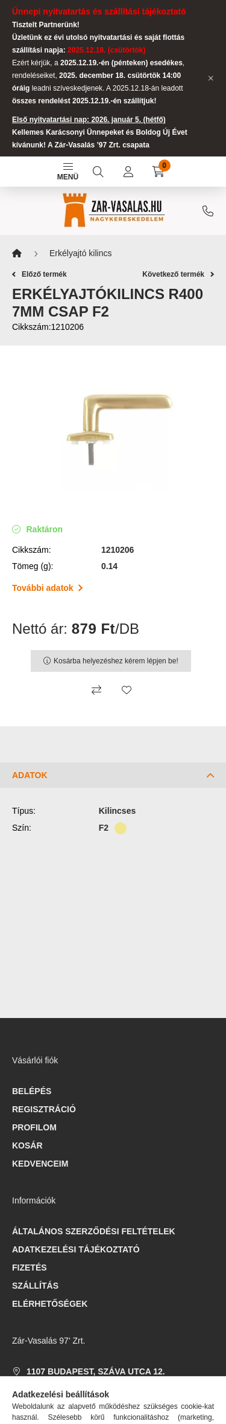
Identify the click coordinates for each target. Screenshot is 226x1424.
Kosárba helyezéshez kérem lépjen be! (116, 661)
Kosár (27, 1145)
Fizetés (29, 1267)
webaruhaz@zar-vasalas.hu (96, 1408)
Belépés (31, 1091)
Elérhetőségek (49, 1304)
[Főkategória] (17, 253)
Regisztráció (44, 1109)
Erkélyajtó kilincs (80, 253)
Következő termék (178, 274)
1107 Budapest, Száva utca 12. (96, 1371)
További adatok (47, 588)
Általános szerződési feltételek (93, 1231)
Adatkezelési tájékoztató (76, 1249)
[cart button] (158, 171)
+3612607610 (208, 211)
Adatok (30, 775)
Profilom (34, 1127)
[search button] (98, 171)
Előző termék (39, 274)
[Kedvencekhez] (127, 690)
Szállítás (35, 1285)
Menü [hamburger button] (67, 172)
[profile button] (128, 171)
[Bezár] (211, 78)
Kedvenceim (40, 1163)
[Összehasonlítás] (96, 690)
